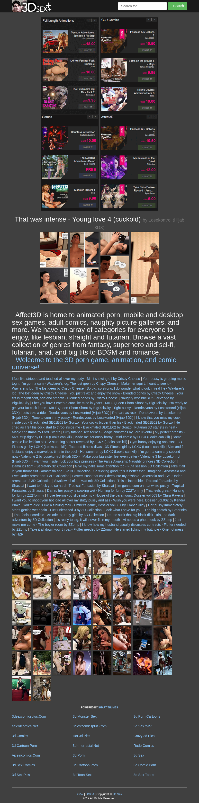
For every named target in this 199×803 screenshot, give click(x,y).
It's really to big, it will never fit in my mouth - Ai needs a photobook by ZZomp (114, 520)
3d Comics (20, 736)
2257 (80, 794)
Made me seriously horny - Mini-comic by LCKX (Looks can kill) (122, 437)
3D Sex (117, 794)
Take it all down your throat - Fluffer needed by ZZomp (71, 529)
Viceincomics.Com (26, 755)
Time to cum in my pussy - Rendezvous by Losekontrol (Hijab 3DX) (83, 417)
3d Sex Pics (21, 775)
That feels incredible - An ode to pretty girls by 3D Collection (59, 515)
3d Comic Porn (145, 765)
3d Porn (79, 755)
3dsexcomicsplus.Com (29, 716)
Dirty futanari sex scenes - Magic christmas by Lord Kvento (107, 432)
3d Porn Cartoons (147, 716)
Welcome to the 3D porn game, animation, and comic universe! (94, 363)
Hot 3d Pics (81, 736)
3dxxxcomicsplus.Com (90, 726)
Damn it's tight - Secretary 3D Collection (42, 466)
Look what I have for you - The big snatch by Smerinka (145, 510)
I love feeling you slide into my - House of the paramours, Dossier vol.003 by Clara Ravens (115, 495)
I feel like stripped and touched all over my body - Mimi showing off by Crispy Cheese (76, 379)
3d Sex (139, 755)
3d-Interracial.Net (86, 746)
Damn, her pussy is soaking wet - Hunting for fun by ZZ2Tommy (95, 490)
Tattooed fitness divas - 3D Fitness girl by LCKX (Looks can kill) (117, 447)
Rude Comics (144, 746)
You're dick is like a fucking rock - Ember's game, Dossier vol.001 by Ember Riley (84, 505)
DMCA (90, 794)
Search (177, 6)
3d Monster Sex (85, 716)
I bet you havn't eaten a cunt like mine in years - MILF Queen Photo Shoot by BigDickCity (99, 403)
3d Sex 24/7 (143, 726)
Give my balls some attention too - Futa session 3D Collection (121, 466)
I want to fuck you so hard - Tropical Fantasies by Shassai (70, 486)
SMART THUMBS (108, 707)
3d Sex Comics (23, 765)
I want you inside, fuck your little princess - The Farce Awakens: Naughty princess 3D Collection (104, 461)
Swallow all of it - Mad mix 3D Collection (84, 481)
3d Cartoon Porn (24, 746)
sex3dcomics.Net (25, 726)
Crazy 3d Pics (144, 736)
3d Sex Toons (144, 775)
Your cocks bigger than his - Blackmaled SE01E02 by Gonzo (127, 422)
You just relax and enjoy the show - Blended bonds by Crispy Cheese (122, 393)
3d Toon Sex (82, 775)
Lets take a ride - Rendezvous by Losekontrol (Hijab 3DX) (65, 413)
